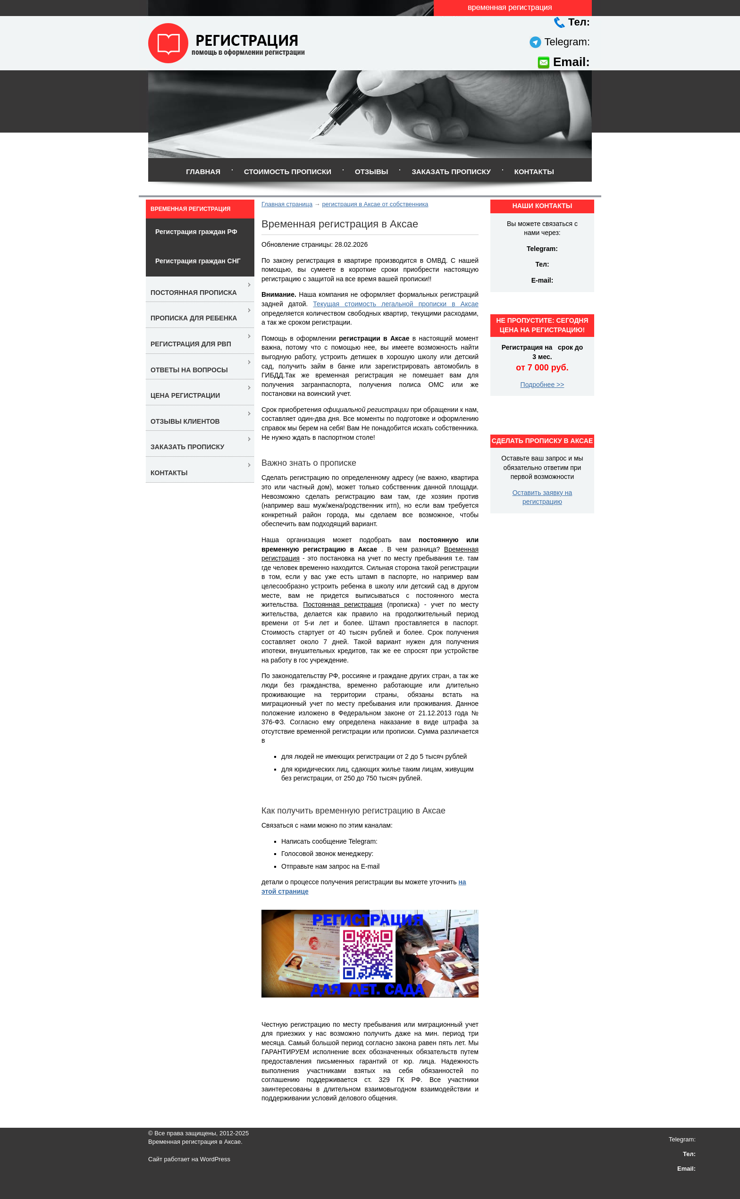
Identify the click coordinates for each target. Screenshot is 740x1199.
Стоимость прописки (287, 172)
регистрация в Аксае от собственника (375, 204)
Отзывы (371, 172)
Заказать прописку (451, 172)
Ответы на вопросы (189, 370)
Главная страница (286, 204)
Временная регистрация (190, 209)
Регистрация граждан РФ (196, 231)
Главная (203, 172)
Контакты (534, 172)
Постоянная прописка (194, 292)
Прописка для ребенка (194, 318)
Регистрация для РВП (191, 344)
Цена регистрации (185, 395)
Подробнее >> (542, 384)
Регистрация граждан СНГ (198, 261)
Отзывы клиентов (185, 421)
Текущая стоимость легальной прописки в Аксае (396, 304)
